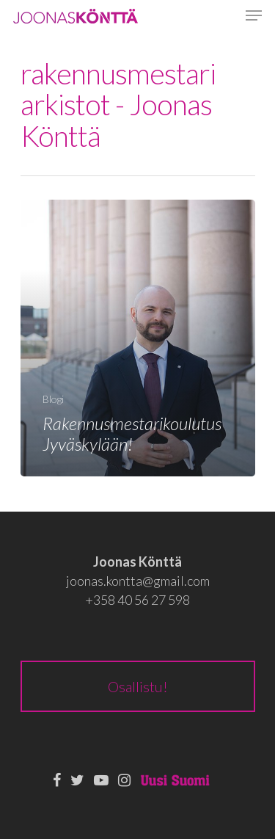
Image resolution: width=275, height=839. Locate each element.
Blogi (53, 399)
